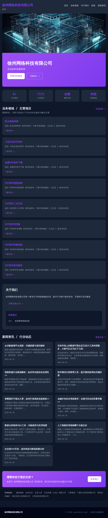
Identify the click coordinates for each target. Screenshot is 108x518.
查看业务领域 (16, 76)
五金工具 (38, 492)
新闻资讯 (102, 5)
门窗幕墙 (71, 492)
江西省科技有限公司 (40, 496)
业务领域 (74, 5)
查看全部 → (100, 337)
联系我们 (94, 479)
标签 (93, 5)
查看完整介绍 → (16, 303)
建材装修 (19, 492)
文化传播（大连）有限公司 (55, 492)
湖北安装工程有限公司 (21, 496)
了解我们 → (34, 76)
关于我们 (85, 5)
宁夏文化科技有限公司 (86, 492)
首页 (66, 5)
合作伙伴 (29, 492)
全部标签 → (100, 109)
